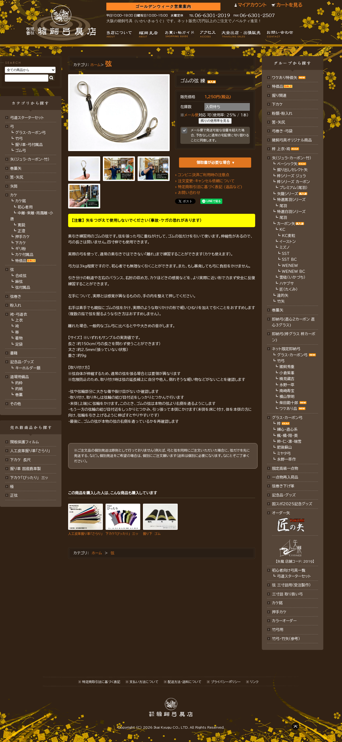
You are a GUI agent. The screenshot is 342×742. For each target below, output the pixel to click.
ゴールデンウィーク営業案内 (163, 7)
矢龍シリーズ (287, 194)
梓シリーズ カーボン (293, 182)
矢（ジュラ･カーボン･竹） (29, 159)
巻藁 (19, 395)
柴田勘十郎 (288, 403)
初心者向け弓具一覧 (288, 570)
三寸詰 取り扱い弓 (287, 594)
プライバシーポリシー (226, 681)
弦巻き (15, 296)
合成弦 (20, 276)
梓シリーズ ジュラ (291, 176)
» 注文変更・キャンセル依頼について (205, 181)
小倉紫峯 (286, 373)
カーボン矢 (286, 224)
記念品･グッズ (284, 495)
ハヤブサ (286, 283)
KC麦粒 (288, 236)
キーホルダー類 (27, 368)
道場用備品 (19, 377)
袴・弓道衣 (18, 314)
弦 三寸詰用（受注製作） (291, 585)
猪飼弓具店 (61, 23)
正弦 (14, 495)
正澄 (21, 231)
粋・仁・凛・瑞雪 (289, 441)
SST (286, 253)
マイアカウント (252, 5)
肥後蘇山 (284, 447)
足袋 (19, 344)
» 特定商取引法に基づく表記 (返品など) (208, 187)
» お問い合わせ (187, 193)
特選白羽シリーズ (291, 212)
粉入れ (15, 305)
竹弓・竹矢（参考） (286, 639)
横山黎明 (286, 396)
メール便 (191, 115)
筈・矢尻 (278, 122)
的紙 (19, 389)
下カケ (20, 243)
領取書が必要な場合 (213, 162)
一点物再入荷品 (285, 477)
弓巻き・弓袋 (282, 131)
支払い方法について (144, 681)
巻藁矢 (15, 168)
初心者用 (25, 207)
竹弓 (19, 138)
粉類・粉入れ (282, 113)
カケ (13, 195)
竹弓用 (277, 630)
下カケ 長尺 (20, 460)
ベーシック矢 (287, 164)
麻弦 (19, 281)
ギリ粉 (20, 249)
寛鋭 (21, 225)
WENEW (290, 265)
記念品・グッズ (22, 362)
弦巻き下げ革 (283, 486)
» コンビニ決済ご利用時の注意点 (202, 175)
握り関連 (279, 95)
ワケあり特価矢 (284, 78)
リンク (254, 681)
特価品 (20, 261)
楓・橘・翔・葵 (287, 435)
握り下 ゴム (152, 533)
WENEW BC (293, 271)
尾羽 (283, 206)
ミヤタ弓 (284, 453)
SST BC (289, 259)
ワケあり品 (288, 409)
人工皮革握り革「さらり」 (30, 451)
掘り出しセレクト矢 (292, 170)
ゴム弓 (20, 150)
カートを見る (289, 5)
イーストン (287, 241)
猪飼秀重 (286, 367)
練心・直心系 (287, 429)
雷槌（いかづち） (292, 277)
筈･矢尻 (16, 177)
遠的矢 (282, 295)
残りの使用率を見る (215, 121)
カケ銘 (20, 201)
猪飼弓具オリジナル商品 (292, 140)
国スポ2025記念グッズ (292, 504)
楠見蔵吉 (286, 379)
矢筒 (14, 186)
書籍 (14, 353)
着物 (19, 338)
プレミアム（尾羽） (293, 188)
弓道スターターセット (27, 118)
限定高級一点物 (285, 468)
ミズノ (284, 247)
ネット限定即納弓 (286, 349)
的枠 (19, 383)
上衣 (19, 320)
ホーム (95, 65)
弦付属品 (22, 287)
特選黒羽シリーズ (291, 200)
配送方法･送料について (184, 681)
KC (282, 229)
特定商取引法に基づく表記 (101, 681)
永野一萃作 (286, 459)
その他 (15, 404)
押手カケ (22, 237)
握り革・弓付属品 (29, 145)
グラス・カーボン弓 (30, 133)
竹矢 (281, 301)
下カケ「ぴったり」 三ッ (29, 478)
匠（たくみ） (288, 289)
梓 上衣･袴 (281, 149)
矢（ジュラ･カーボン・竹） (291, 158)
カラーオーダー (284, 621)
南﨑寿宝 (286, 391)
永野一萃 (286, 385)
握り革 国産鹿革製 (25, 469)
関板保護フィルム (24, 442)
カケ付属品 (24, 254)
